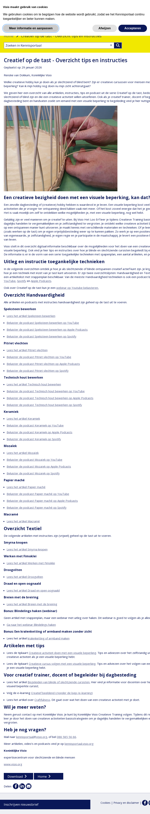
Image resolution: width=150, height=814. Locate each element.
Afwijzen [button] (104, 28)
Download (15, 776)
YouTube (10, 281)
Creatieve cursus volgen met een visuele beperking (62, 663)
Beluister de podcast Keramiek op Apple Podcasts (39, 432)
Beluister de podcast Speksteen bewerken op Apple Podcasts (47, 329)
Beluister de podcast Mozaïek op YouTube (34, 459)
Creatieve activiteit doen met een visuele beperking (62, 653)
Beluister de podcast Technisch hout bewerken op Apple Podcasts (50, 398)
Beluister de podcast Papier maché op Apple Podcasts (42, 501)
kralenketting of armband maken (49, 638)
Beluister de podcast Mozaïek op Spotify (33, 473)
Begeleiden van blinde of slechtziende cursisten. (59, 682)
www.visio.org (13, 764)
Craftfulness (42, 700)
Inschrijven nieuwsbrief (21, 804)
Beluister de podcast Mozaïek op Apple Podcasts (39, 466)
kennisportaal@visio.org (31, 737)
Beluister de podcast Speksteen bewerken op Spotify (41, 336)
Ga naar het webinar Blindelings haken (31, 625)
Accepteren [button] (132, 28)
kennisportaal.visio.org (79, 744)
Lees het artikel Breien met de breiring (32, 604)
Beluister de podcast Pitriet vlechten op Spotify (38, 370)
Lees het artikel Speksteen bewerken (31, 316)
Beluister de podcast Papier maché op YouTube (38, 494)
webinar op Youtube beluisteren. (77, 288)
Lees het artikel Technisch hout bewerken (34, 384)
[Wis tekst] (111, 45)
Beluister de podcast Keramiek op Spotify (34, 439)
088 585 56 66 (66, 737)
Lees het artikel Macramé (23, 521)
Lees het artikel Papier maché (26, 487)
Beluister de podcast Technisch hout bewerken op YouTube (46, 391)
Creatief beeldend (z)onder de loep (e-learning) (62, 693)
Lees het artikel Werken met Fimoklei (31, 563)
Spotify (21, 281)
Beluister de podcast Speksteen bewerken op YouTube (43, 323)
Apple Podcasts (41, 281)
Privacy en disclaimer (126, 802)
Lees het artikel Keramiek (23, 418)
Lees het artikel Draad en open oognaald (33, 590)
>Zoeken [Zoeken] (118, 45)
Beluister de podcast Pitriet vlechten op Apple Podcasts (43, 364)
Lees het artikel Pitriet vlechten (27, 350)
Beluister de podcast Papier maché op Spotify (36, 507)
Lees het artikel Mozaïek (23, 453)
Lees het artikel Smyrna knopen (27, 549)
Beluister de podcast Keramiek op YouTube (35, 425)
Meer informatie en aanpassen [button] (30, 28)
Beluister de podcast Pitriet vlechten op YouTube (39, 357)
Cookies (105, 802)
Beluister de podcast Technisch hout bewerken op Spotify (44, 405)
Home (8, 36)
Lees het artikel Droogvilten (25, 577)
